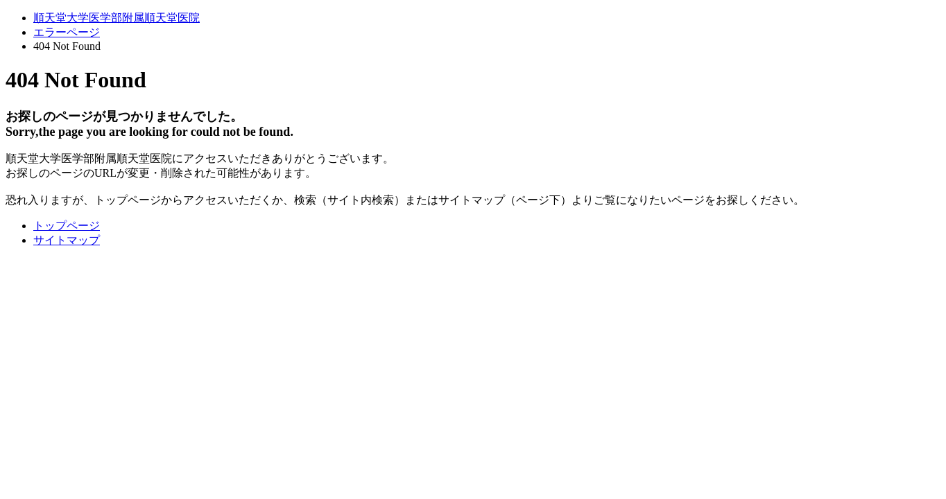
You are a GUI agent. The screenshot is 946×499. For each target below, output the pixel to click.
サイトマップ (66, 240)
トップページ (66, 225)
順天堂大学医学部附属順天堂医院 (116, 18)
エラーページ (66, 32)
